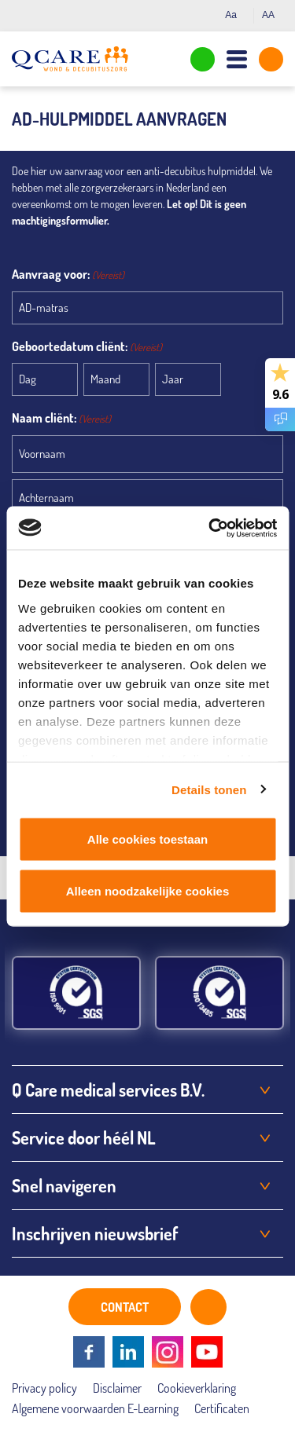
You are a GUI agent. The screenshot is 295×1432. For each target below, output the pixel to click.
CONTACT (125, 1307)
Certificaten (221, 1408)
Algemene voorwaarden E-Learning (95, 1408)
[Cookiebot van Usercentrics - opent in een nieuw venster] (210, 528)
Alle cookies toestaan (147, 839)
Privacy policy (44, 1388)
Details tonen (208, 789)
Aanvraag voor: (68, 275)
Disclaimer (117, 1388)
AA (272, 14)
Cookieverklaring (196, 1388)
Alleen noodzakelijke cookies (148, 890)
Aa (235, 14)
